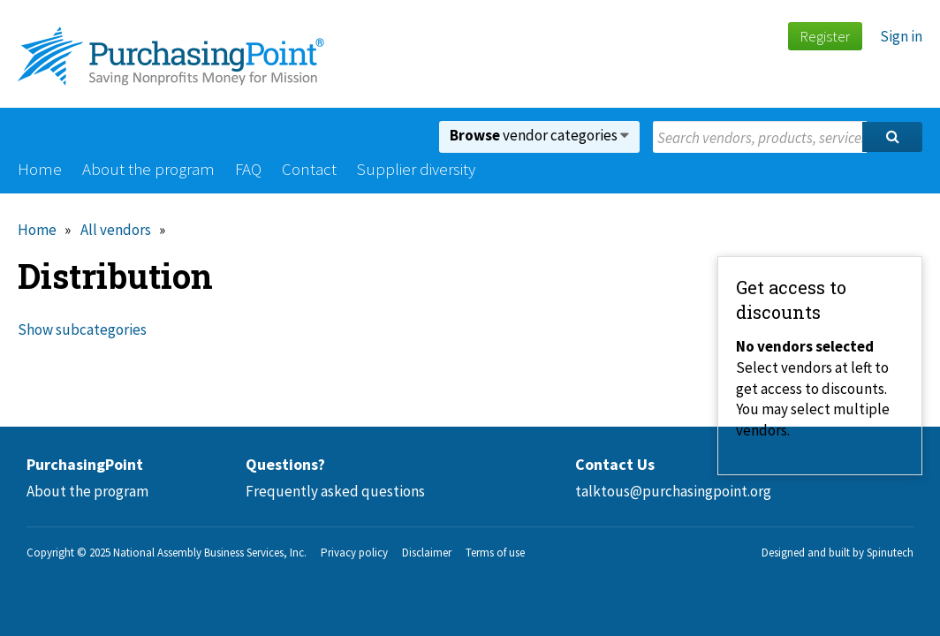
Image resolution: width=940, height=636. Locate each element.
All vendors (115, 229)
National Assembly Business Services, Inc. (210, 552)
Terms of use (495, 552)
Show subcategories (82, 329)
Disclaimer (426, 552)
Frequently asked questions (335, 491)
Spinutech (890, 552)
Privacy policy (354, 552)
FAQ (248, 168)
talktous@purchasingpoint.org (673, 491)
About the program (148, 168)
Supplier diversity (416, 168)
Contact (309, 168)
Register (825, 36)
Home (40, 168)
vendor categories (539, 135)
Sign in (901, 36)
